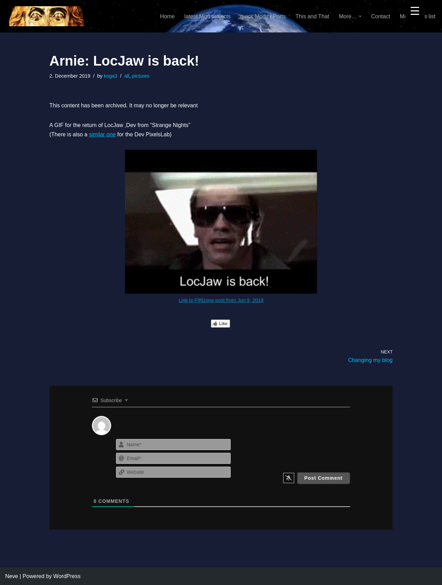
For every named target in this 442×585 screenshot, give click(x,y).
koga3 (110, 76)
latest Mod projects (207, 16)
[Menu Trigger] (414, 10)
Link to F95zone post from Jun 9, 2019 (221, 300)
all (126, 76)
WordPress (66, 576)
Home (167, 16)
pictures (140, 76)
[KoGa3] (45, 16)
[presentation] (308, 450)
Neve (11, 576)
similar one (102, 134)
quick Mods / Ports (263, 16)
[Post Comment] (323, 478)
